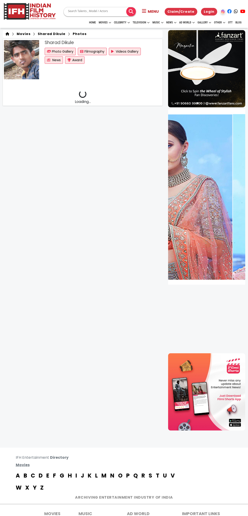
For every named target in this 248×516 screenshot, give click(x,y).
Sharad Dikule (51, 34)
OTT (230, 22)
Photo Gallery (60, 51)
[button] (150, 12)
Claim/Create (181, 11)
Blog (238, 22)
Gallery (204, 22)
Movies (105, 22)
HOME (92, 22)
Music (157, 22)
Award (74, 60)
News (171, 22)
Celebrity (122, 22)
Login (209, 11)
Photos (79, 34)
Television (141, 22)
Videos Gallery (124, 51)
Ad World (187, 22)
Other (219, 22)
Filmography (92, 51)
